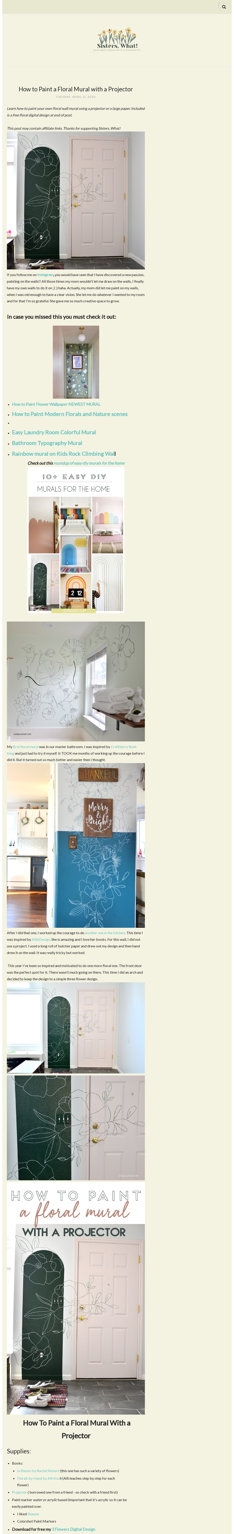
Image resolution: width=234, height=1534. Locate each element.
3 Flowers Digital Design (73, 1529)
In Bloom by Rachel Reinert (38, 1470)
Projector (20, 1492)
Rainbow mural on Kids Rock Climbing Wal (63, 453)
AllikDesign (40, 939)
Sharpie (33, 1514)
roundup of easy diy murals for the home (88, 463)
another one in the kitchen (105, 932)
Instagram (45, 274)
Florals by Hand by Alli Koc (38, 1478)
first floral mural (25, 746)
